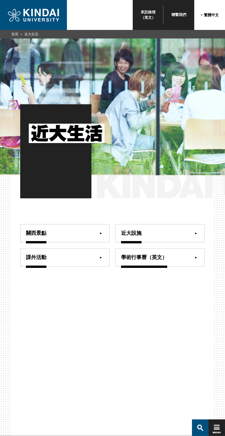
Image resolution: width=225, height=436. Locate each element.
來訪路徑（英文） (148, 14)
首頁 (14, 34)
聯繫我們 (178, 15)
